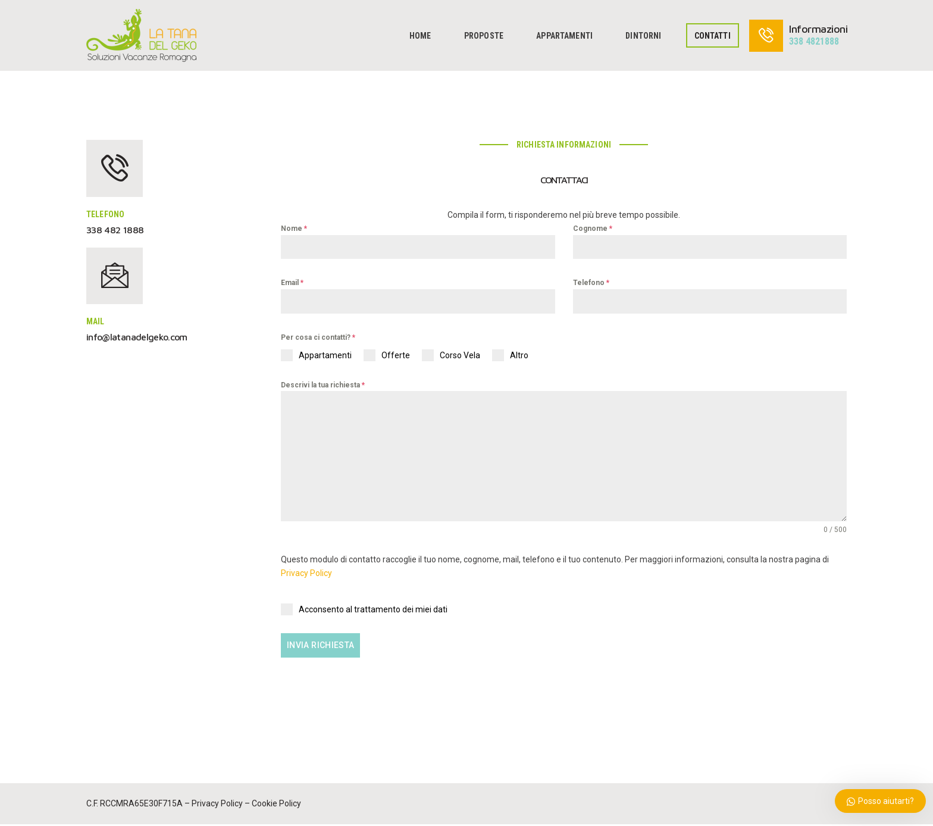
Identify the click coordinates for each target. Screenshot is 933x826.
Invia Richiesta (322, 650)
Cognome (592, 228)
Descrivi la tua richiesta (323, 385)
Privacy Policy (306, 578)
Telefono (591, 283)
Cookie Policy (276, 805)
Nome (294, 228)
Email (292, 283)
